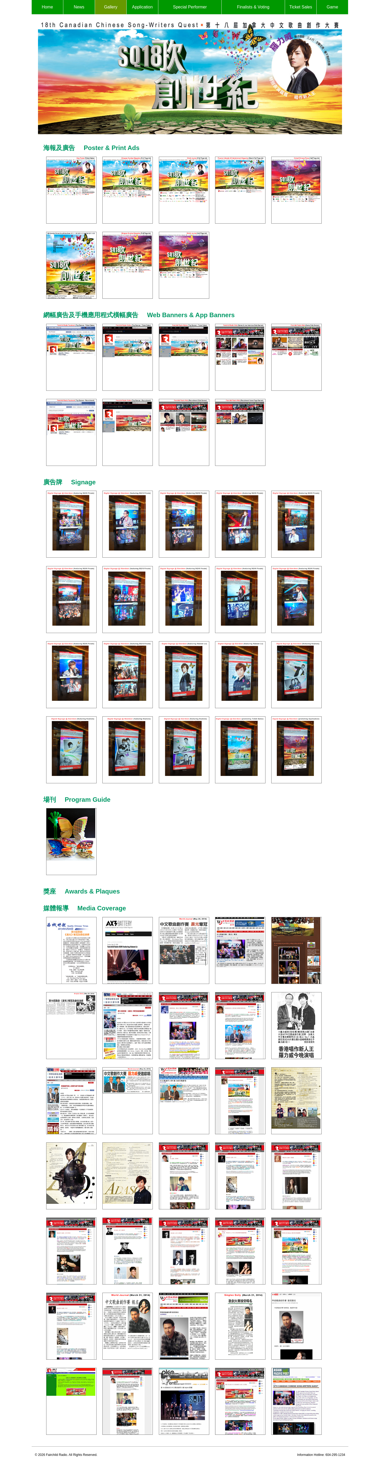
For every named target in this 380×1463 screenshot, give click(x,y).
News (79, 7)
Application (142, 7)
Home (47, 7)
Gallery (110, 7)
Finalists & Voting (253, 7)
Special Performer (190, 7)
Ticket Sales (300, 7)
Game (332, 7)
